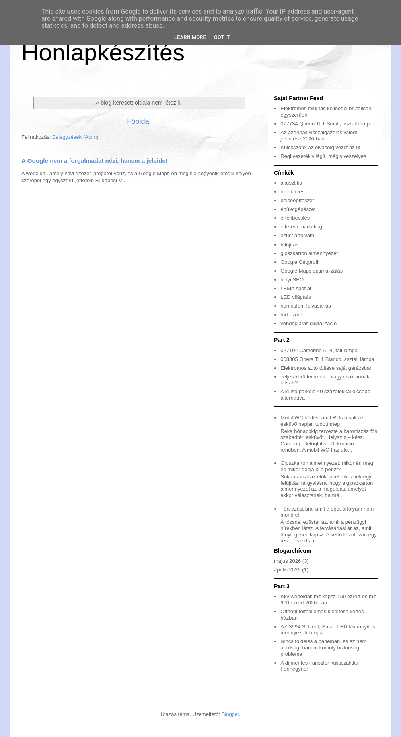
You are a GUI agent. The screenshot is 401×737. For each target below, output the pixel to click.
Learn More (190, 37)
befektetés (292, 192)
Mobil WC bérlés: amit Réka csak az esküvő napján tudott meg (322, 421)
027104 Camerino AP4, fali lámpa (319, 350)
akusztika (291, 183)
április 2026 (287, 570)
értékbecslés (295, 218)
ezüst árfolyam (297, 235)
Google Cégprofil (299, 262)
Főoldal (139, 121)
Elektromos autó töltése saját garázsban (326, 368)
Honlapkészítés (103, 52)
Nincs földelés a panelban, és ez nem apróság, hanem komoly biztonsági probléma (323, 647)
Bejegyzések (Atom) (75, 137)
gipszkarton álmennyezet (309, 253)
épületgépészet (297, 209)
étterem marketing (301, 227)
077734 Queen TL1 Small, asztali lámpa (326, 124)
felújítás (289, 245)
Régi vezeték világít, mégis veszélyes (323, 156)
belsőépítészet (297, 200)
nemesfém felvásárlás (305, 306)
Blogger (230, 714)
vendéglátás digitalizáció (308, 323)
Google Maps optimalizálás (311, 271)
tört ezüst (291, 315)
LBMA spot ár (295, 288)
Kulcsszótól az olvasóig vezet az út (320, 147)
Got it (222, 37)
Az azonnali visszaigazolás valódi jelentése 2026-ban (318, 135)
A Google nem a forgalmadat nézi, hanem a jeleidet (94, 160)
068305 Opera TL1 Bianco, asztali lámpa (327, 359)
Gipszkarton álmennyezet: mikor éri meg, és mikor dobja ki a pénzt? (327, 466)
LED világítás (295, 297)
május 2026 (287, 561)
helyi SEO (292, 280)
